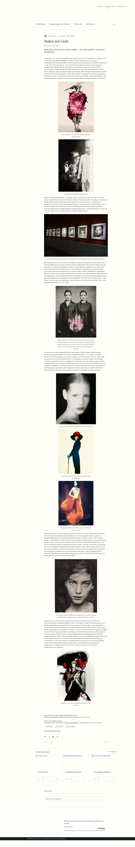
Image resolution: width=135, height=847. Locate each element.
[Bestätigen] (101, 828)
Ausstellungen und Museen (59, 24)
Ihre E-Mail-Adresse (68, 826)
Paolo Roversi (59, 726)
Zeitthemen (90, 24)
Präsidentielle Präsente (74, 772)
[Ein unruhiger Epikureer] (103, 762)
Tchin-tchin (78, 24)
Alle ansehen (112, 751)
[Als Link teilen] (57, 737)
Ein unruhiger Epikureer (102, 772)
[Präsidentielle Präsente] (76, 762)
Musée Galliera (70, 726)
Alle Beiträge (40, 24)
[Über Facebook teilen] (45, 737)
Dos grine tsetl (43, 772)
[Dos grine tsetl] (48, 762)
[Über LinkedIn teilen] (53, 737)
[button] (114, 24)
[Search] (108, 8)
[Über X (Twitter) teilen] (49, 737)
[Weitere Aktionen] (107, 36)
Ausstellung (48, 726)
